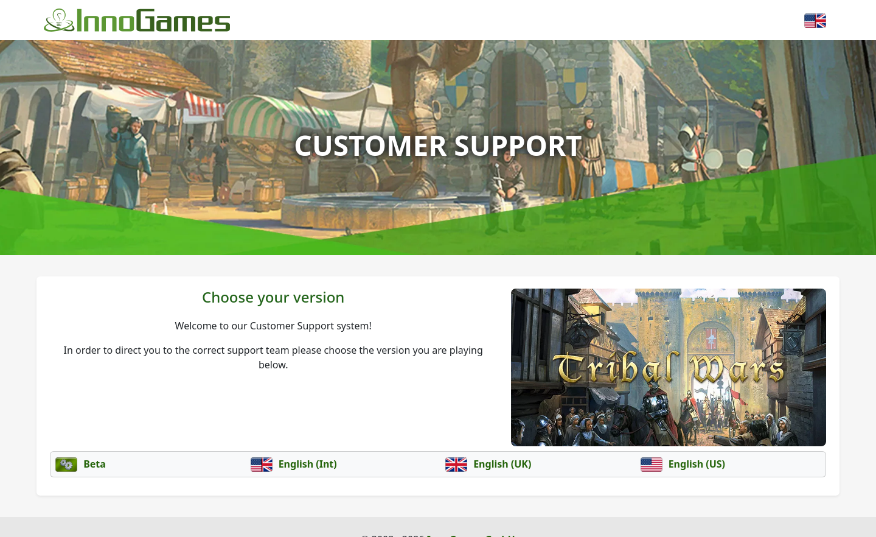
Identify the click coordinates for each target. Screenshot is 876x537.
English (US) (683, 464)
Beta (80, 464)
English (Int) (294, 464)
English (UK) (488, 464)
